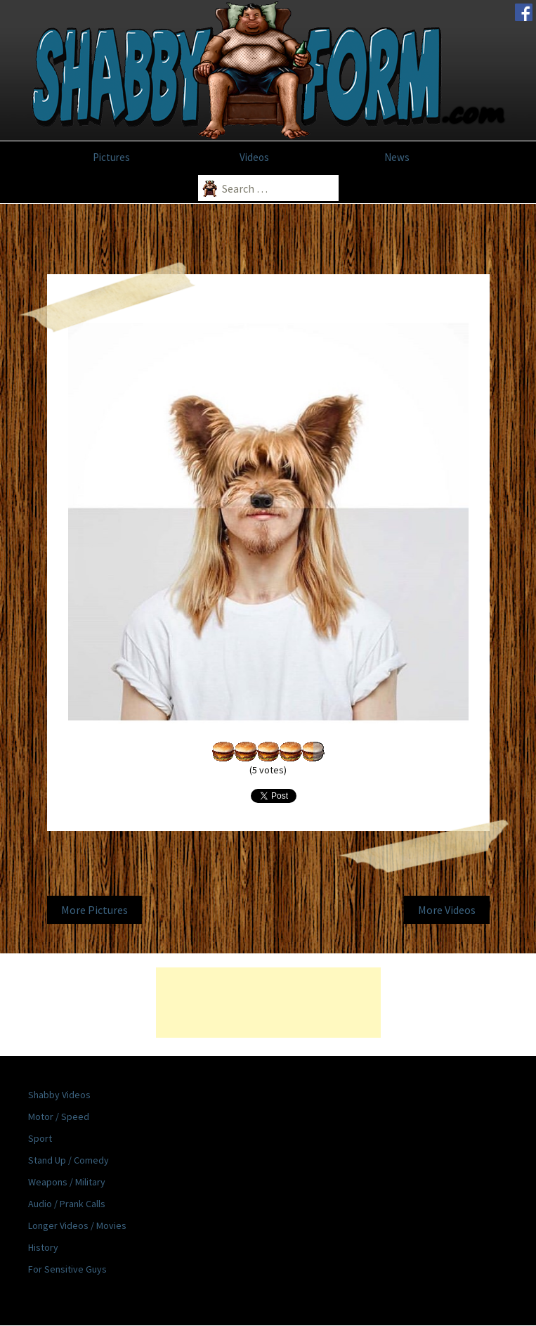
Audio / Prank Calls (66, 1203)
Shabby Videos (59, 1094)
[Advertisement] (268, 1002)
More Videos (447, 910)
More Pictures (94, 910)
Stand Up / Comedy (68, 1160)
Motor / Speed (58, 1116)
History (43, 1247)
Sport (40, 1138)
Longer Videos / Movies (77, 1225)
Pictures (111, 157)
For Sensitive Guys (67, 1269)
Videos (254, 157)
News (397, 157)
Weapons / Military (66, 1182)
